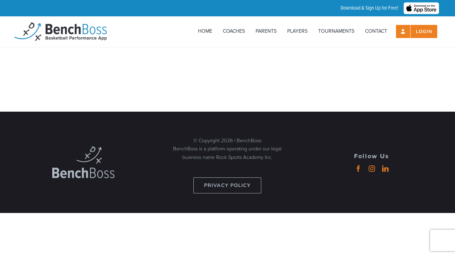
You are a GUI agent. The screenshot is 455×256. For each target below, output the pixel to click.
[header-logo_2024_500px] (60, 25)
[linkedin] (385, 168)
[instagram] (372, 168)
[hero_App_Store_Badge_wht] (421, 5)
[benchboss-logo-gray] (83, 149)
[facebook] (358, 168)
